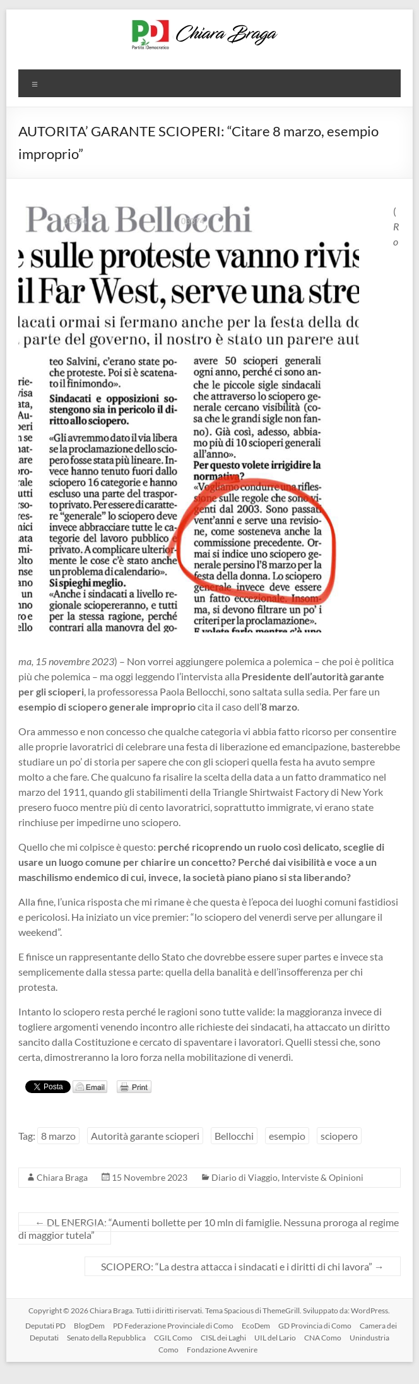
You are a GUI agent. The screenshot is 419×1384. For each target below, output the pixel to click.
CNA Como (322, 1337)
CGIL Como (173, 1337)
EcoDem (256, 1325)
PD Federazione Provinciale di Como (173, 1325)
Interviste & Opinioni (322, 1177)
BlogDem (89, 1325)
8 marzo (58, 1136)
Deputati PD (45, 1325)
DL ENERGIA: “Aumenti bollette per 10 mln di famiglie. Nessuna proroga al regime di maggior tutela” (208, 1228)
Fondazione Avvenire (222, 1349)
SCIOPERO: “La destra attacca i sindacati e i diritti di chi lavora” (242, 1266)
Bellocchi (234, 1136)
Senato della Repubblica (106, 1337)
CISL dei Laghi (223, 1337)
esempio (287, 1136)
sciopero (339, 1136)
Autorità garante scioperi (145, 1136)
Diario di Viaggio (244, 1177)
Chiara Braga (62, 1177)
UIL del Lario (275, 1337)
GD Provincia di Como (314, 1325)
